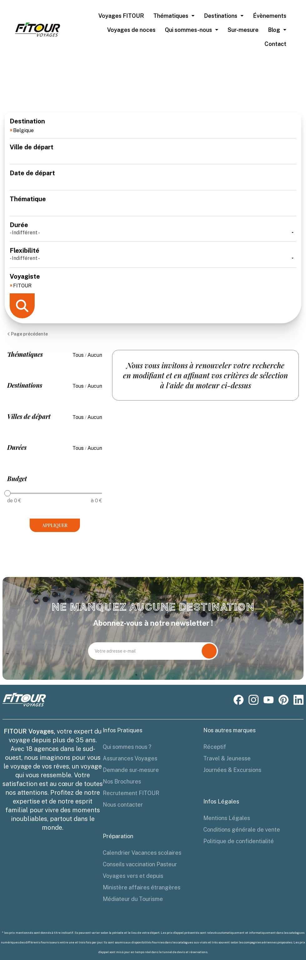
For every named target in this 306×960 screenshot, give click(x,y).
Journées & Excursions (232, 770)
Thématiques (170, 15)
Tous (78, 355)
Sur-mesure (243, 30)
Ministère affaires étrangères (141, 887)
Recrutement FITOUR (131, 793)
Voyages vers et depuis (133, 876)
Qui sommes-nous (188, 30)
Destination (153, 125)
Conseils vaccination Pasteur (140, 864)
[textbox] (65, 129)
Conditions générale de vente (241, 829)
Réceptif (214, 747)
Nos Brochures (122, 781)
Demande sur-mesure (131, 770)
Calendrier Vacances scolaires (142, 852)
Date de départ (153, 177)
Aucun (94, 355)
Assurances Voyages (130, 758)
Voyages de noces (131, 30)
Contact (275, 44)
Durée (153, 229)
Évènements (269, 15)
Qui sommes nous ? (127, 747)
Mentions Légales (226, 818)
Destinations (220, 15)
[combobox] (153, 131)
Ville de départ (153, 151)
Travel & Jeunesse (227, 758)
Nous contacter (123, 804)
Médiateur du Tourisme (133, 899)
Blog (274, 30)
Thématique (153, 203)
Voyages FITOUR (121, 15)
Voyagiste (153, 280)
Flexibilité (153, 254)
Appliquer (54, 525)
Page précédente (27, 333)
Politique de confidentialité (238, 841)
